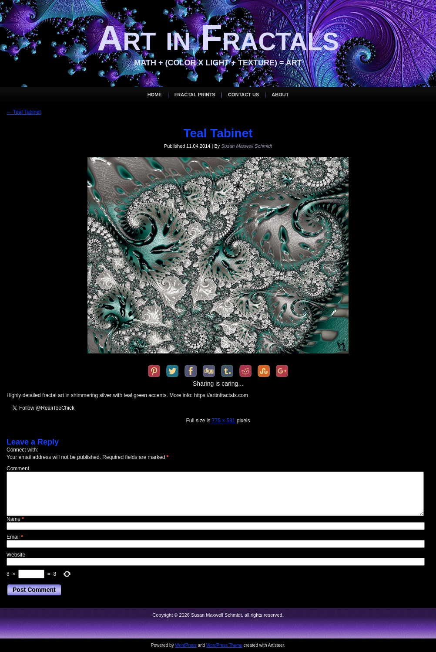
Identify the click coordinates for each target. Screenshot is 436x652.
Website (16, 555)
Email (15, 537)
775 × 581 (223, 421)
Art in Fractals (218, 38)
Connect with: (22, 450)
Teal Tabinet (24, 112)
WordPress (185, 645)
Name (15, 519)
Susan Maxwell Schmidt (246, 146)
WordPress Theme (224, 645)
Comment (18, 468)
